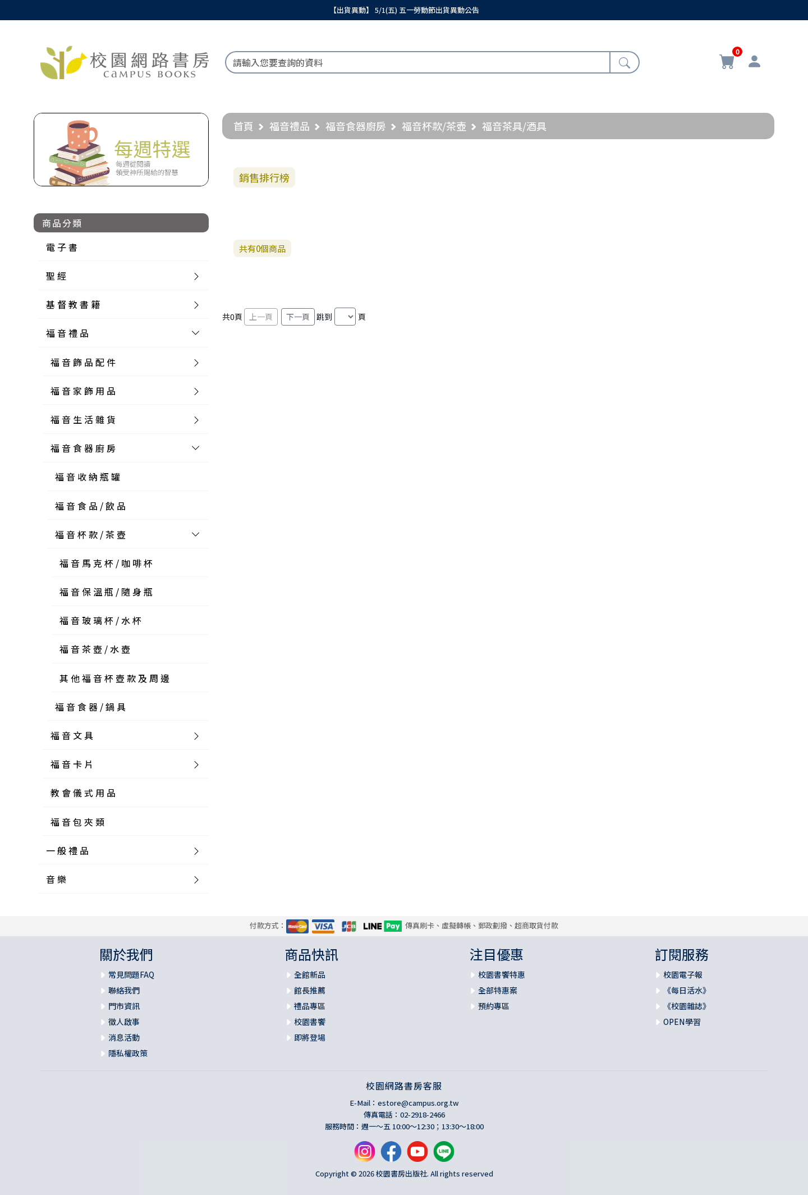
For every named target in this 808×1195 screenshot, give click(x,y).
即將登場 (309, 1037)
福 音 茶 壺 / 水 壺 (94, 649)
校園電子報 (683, 974)
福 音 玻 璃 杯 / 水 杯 (100, 620)
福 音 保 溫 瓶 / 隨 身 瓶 (106, 591)
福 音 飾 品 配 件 (83, 362)
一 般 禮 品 (67, 850)
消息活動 (124, 1037)
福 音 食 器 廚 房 (83, 448)
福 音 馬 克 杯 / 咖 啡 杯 (106, 563)
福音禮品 (289, 125)
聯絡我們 (124, 990)
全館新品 (309, 974)
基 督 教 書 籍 (73, 304)
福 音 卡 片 (71, 764)
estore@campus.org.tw (418, 1102)
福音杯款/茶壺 (434, 125)
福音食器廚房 (355, 125)
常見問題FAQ (131, 974)
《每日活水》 (686, 990)
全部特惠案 (497, 990)
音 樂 (56, 879)
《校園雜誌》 (686, 1005)
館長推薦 (309, 990)
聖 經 (56, 275)
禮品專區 (309, 1005)
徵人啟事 (124, 1021)
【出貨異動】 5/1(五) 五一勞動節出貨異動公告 (404, 9)
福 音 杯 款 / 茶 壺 (90, 534)
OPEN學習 (682, 1021)
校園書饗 (309, 1021)
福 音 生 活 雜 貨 (83, 419)
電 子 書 (61, 247)
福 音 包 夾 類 (77, 821)
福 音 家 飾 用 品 (83, 390)
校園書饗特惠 (501, 974)
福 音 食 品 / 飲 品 (90, 505)
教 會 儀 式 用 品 (83, 792)
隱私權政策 (128, 1053)
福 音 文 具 (71, 735)
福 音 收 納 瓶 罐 (87, 476)
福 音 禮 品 (67, 333)
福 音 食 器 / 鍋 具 (90, 706)
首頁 (243, 125)
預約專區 (493, 1005)
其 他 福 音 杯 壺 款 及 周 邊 (114, 678)
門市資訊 (124, 1005)
